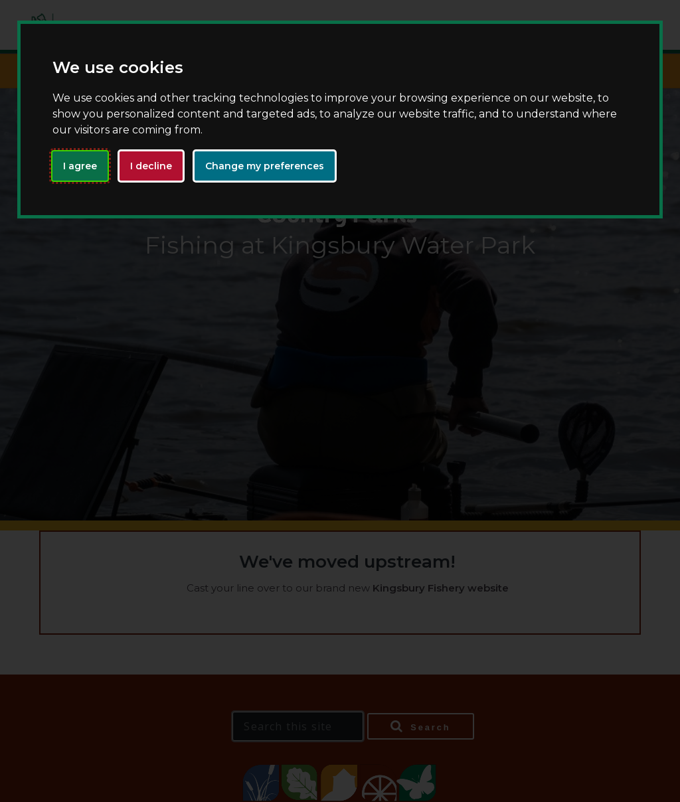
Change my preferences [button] (264, 166)
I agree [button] (80, 166)
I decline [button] (151, 166)
